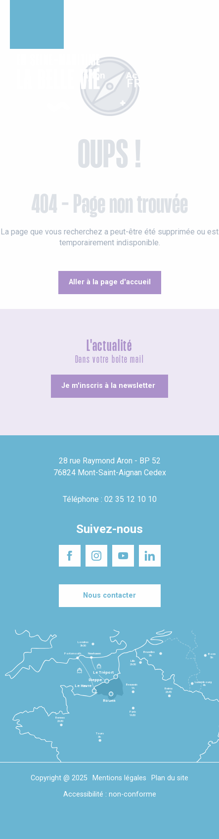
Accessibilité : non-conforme (109, 794)
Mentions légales (119, 778)
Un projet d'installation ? (104, 14)
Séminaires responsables (172, 14)
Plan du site (169, 778)
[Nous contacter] (110, 595)
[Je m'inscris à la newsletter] (109, 386)
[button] (203, 83)
